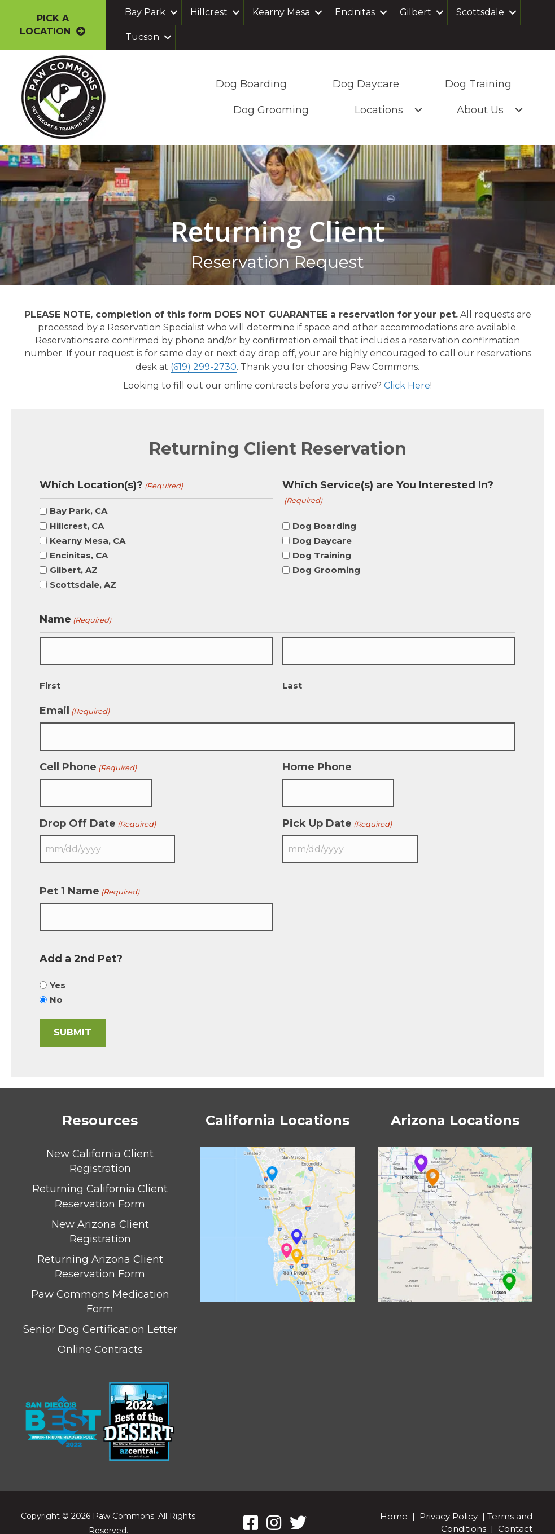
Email (75, 706)
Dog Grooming (269, 110)
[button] (174, 12)
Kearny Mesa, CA (87, 540)
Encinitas (355, 12)
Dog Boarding (249, 84)
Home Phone (317, 758)
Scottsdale (480, 12)
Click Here (407, 385)
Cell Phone (88, 758)
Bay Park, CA (78, 510)
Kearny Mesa (281, 12)
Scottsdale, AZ (83, 584)
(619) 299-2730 (204, 366)
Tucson (142, 37)
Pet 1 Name (89, 875)
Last (292, 681)
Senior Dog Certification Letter (100, 1309)
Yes (57, 964)
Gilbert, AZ (74, 569)
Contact (515, 1508)
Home (394, 1496)
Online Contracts (100, 1329)
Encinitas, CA (79, 554)
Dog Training (476, 84)
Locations (377, 110)
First (50, 681)
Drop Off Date (98, 811)
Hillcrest (209, 12)
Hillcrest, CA (77, 525)
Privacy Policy (448, 1496)
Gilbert (415, 12)
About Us (478, 110)
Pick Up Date (337, 811)
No (56, 979)
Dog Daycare (364, 84)
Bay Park (145, 12)
